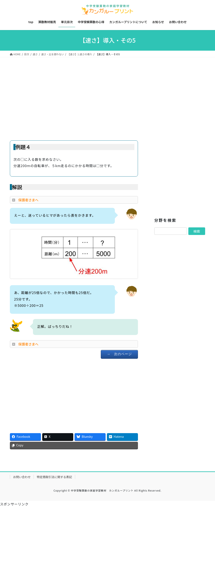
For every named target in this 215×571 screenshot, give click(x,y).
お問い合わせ (22, 477)
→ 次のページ (119, 354)
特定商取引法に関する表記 (54, 477)
